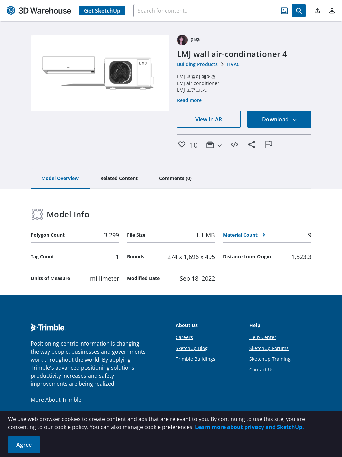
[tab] (60, 178)
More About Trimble (56, 399)
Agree (24, 444)
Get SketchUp (102, 10)
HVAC (233, 64)
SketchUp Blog (192, 348)
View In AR (208, 119)
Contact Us (261, 369)
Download (279, 119)
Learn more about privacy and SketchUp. (249, 427)
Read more (189, 100)
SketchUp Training (270, 359)
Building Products (197, 64)
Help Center (262, 337)
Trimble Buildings (195, 359)
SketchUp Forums (269, 348)
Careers (184, 337)
